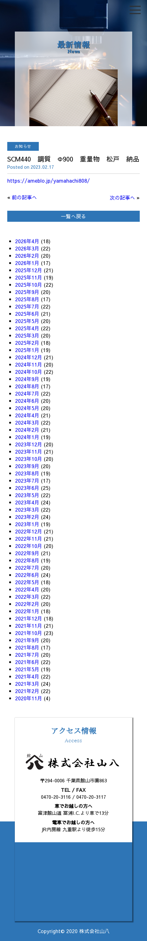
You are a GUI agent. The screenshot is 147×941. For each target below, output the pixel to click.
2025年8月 (27, 299)
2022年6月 (27, 574)
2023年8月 (27, 473)
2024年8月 (27, 386)
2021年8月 (27, 647)
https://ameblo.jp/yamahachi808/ (48, 180)
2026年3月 (27, 248)
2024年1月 (27, 436)
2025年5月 (27, 320)
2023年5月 (27, 494)
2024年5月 (27, 407)
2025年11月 (28, 277)
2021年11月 (28, 625)
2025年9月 (27, 291)
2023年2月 (27, 516)
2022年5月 (27, 582)
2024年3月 (27, 422)
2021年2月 (27, 690)
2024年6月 (27, 400)
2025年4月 (27, 328)
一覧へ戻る (73, 216)
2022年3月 (27, 596)
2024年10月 (28, 371)
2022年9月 (27, 553)
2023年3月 (27, 509)
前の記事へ (24, 197)
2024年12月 (28, 357)
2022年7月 (27, 567)
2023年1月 (27, 523)
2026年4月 (27, 241)
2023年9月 (27, 465)
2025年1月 (27, 349)
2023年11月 (28, 451)
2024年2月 (27, 429)
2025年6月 (27, 313)
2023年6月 (27, 487)
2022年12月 (28, 531)
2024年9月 (27, 378)
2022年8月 (27, 560)
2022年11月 (28, 538)
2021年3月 (27, 683)
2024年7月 (27, 393)
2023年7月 (27, 480)
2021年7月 (27, 654)
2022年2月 (27, 603)
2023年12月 (28, 444)
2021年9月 (27, 640)
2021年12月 (28, 618)
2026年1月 (27, 262)
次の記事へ (122, 197)
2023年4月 (27, 502)
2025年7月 (27, 306)
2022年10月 (28, 545)
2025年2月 (27, 342)
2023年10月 (28, 458)
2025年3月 (27, 335)
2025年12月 (28, 270)
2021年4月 (27, 676)
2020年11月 (28, 698)
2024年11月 (28, 364)
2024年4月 (27, 415)
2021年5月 (27, 669)
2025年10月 (28, 284)
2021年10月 (28, 632)
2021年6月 (27, 661)
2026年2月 (27, 255)
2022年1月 (27, 611)
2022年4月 (27, 589)
